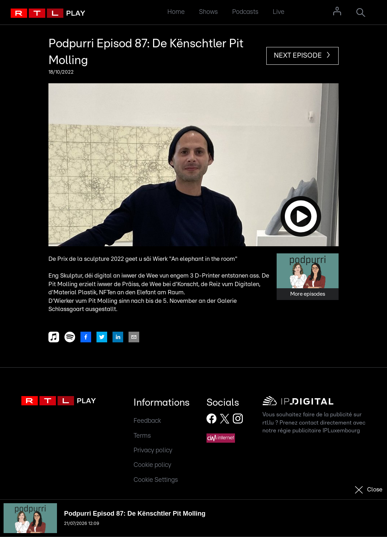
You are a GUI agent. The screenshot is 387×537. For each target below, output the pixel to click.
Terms (142, 435)
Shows (208, 12)
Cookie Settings (156, 480)
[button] (193, 165)
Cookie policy (152, 465)
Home (176, 12)
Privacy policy (153, 450)
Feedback (147, 420)
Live (278, 12)
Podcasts (245, 12)
